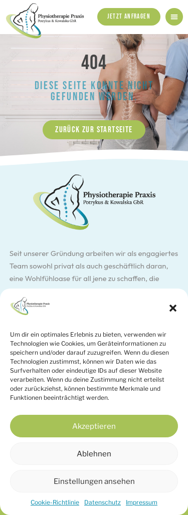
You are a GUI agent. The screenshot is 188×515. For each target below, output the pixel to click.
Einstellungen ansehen (94, 481)
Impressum (141, 502)
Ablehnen (94, 453)
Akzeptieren (94, 426)
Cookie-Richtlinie (55, 502)
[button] (173, 308)
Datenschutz (102, 502)
